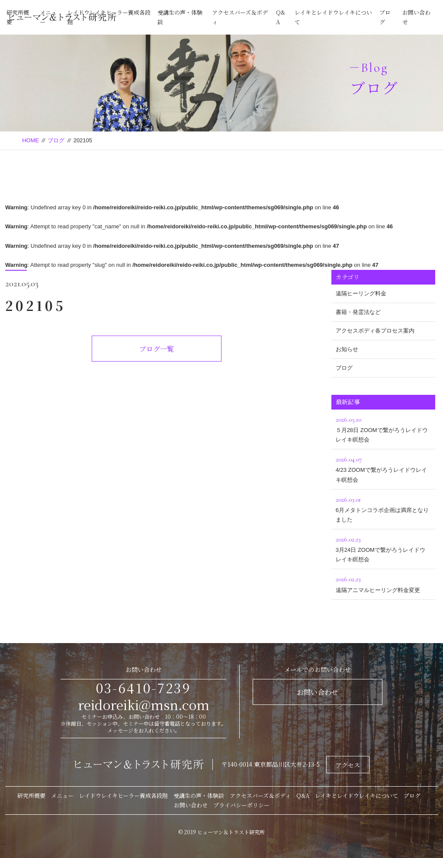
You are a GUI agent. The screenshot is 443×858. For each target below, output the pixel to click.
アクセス (348, 765)
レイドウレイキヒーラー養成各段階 (123, 795)
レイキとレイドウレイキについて (356, 795)
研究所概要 (31, 795)
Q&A (302, 795)
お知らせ (347, 349)
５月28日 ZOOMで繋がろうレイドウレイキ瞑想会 (383, 428)
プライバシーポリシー (241, 805)
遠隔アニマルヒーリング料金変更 (383, 583)
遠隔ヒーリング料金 (361, 293)
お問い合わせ (317, 692)
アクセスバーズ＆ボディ (260, 795)
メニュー (62, 795)
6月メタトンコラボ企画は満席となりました (383, 508)
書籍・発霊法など (358, 312)
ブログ (56, 140)
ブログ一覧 (156, 349)
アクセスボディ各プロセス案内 (375, 330)
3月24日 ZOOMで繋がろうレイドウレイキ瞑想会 (383, 548)
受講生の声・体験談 (198, 795)
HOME (30, 140)
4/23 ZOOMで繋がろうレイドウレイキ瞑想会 (383, 468)
